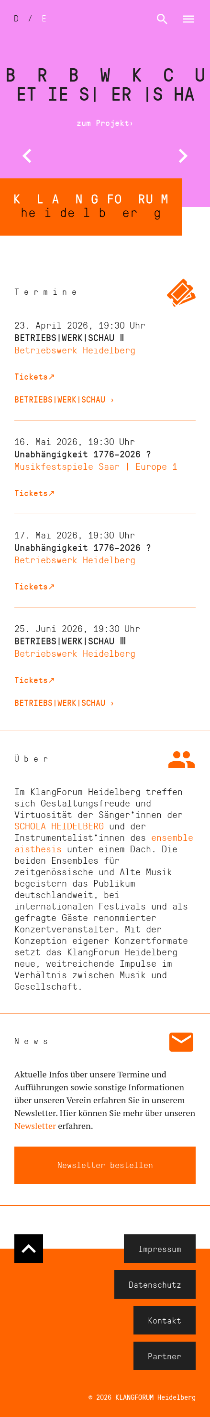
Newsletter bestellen (105, 1164)
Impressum (159, 1248)
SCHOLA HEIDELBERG (59, 825)
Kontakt (164, 1320)
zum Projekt (105, 122)
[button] (27, 156)
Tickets (34, 376)
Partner (164, 1356)
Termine (47, 291)
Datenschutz (155, 1284)
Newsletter (35, 1125)
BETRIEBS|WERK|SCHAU (64, 399)
